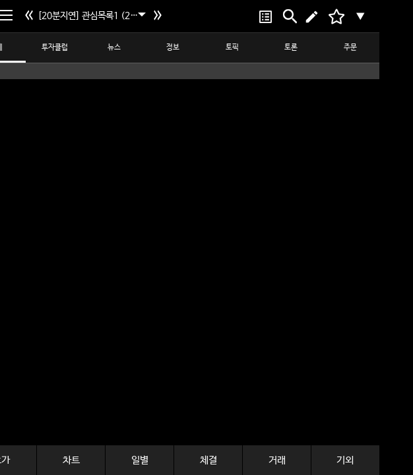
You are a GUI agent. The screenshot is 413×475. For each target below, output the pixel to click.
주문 (350, 47)
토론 (291, 47)
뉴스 (114, 47)
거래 (277, 460)
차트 (71, 460)
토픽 (232, 47)
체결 (208, 460)
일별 (139, 460)
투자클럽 (55, 47)
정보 (172, 47)
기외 (345, 460)
